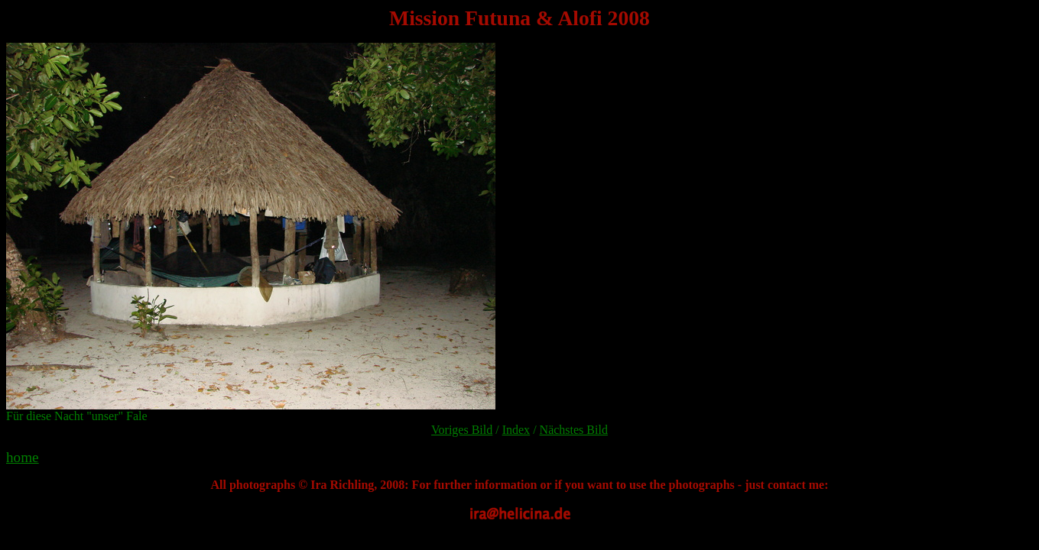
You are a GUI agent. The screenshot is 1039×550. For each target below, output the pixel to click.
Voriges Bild (461, 429)
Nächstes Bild (574, 429)
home (22, 457)
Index (516, 429)
